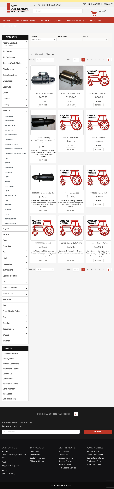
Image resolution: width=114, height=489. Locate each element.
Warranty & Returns (11, 368)
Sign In (86, 4)
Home (32, 54)
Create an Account (102, 4)
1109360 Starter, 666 (71, 193)
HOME (6, 20)
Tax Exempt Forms (10, 383)
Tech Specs (7, 393)
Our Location (8, 378)
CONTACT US (10, 26)
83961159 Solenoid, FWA (70, 93)
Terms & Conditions (11, 363)
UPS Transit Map (9, 398)
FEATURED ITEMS (25, 20)
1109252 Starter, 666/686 (43, 93)
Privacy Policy (8, 358)
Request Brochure (66, 461)
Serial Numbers (9, 388)
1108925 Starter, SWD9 (99, 243)
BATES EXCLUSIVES (51, 20)
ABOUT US (95, 20)
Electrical (39, 54)
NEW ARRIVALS (75, 20)
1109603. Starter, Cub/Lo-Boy (43, 193)
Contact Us (7, 373)
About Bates (64, 451)
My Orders (34, 451)
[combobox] (57, 11)
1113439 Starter (98, 137)
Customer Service (37, 457)
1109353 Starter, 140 (98, 193)
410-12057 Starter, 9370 (98, 93)
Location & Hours (66, 457)
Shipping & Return (37, 461)
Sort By (32, 60)
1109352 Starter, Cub (43, 243)
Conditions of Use (10, 353)
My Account (35, 454)
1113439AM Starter (70, 137)
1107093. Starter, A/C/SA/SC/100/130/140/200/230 (43, 140)
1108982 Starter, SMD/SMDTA (70, 243)
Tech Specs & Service (67, 467)
